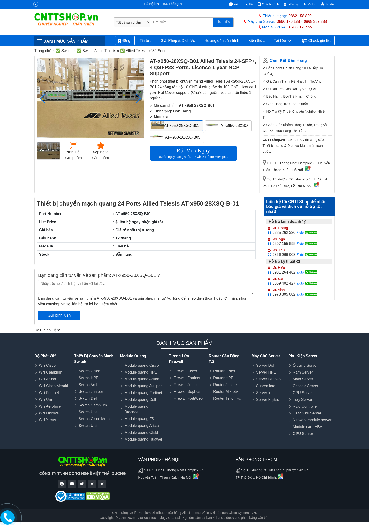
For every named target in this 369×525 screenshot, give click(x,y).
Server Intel (265, 393)
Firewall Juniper (186, 385)
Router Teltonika (226, 398)
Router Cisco (224, 371)
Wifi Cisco (47, 365)
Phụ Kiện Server (302, 356)
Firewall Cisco (185, 371)
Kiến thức (256, 41)
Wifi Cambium (50, 372)
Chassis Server (305, 386)
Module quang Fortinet (143, 393)
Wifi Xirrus (47, 420)
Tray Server (302, 400)
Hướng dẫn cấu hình (222, 41)
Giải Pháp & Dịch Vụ (177, 41)
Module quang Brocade (136, 409)
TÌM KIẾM (223, 22)
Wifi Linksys (49, 413)
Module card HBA (307, 427)
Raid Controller (305, 406)
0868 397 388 (315, 22)
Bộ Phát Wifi (45, 356)
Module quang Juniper (143, 386)
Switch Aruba (89, 385)
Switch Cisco (89, 371)
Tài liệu (282, 41)
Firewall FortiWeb (188, 398)
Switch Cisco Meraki (95, 419)
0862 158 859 (300, 16)
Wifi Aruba (47, 379)
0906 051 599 (300, 27)
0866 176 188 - (289, 22)
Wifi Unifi (46, 400)
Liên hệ (291, 4)
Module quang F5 (139, 419)
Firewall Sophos (186, 392)
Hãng (124, 41)
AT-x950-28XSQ (234, 125)
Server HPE (266, 372)
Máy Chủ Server (266, 356)
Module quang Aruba (141, 379)
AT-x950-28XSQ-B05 (182, 137)
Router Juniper (225, 385)
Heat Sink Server (307, 413)
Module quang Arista (141, 426)
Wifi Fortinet (49, 393)
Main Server (303, 379)
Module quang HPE (140, 372)
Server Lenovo (268, 379)
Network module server (312, 420)
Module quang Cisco (141, 365)
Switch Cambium (93, 405)
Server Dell (265, 365)
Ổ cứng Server (305, 365)
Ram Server (303, 372)
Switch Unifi (88, 412)
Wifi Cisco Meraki (53, 386)
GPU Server (303, 434)
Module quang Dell (140, 400)
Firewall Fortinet (186, 378)
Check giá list (316, 41)
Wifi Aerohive (50, 406)
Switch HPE (88, 378)
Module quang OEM (141, 432)
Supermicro (265, 386)
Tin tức (146, 41)
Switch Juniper (91, 392)
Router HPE (223, 378)
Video (310, 4)
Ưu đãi (328, 4)
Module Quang (133, 356)
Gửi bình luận (59, 315)
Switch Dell (88, 398)
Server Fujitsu (267, 400)
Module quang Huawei (143, 439)
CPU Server (303, 393)
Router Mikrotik (226, 392)
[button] (138, 98)
